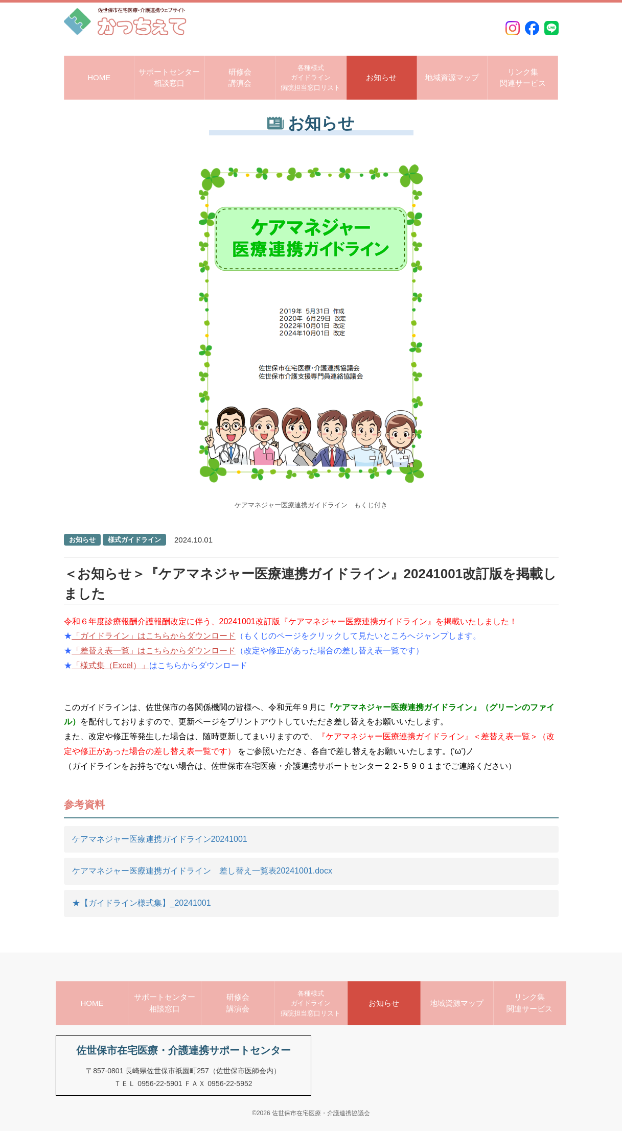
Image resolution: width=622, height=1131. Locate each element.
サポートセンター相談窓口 (169, 77)
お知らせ (381, 77)
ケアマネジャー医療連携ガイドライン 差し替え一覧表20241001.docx (202, 870)
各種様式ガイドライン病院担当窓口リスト (310, 77)
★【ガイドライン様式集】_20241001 (141, 903)
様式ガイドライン (134, 540)
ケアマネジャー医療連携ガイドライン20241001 (159, 839)
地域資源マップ (452, 77)
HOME (98, 77)
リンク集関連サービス (523, 77)
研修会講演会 (239, 77)
